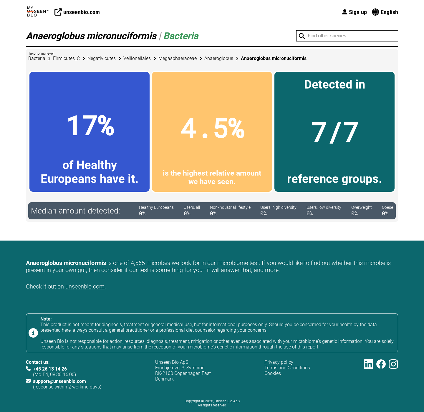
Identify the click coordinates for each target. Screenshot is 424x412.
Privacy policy (278, 362)
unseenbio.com (85, 286)
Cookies (272, 373)
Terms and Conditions (287, 368)
